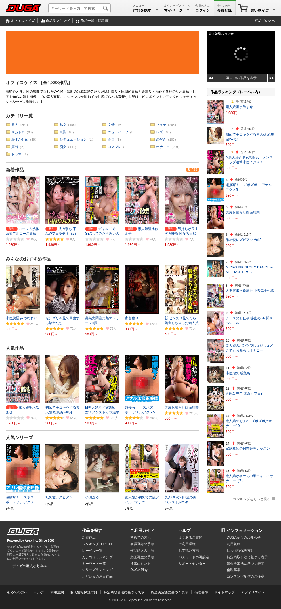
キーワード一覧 (94, 564)
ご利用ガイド (142, 530)
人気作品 (15, 348)
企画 (111, 139)
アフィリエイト (253, 592)
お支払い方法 (189, 551)
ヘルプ (184, 530)
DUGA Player (140, 570)
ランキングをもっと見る (251, 499)
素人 (14, 125)
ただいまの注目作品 (97, 576)
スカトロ (18, 132)
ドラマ (16, 154)
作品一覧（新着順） (96, 21)
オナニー (163, 147)
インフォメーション (245, 530)
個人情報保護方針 (240, 551)
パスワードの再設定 (194, 557)
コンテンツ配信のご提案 (245, 576)
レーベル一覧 (92, 551)
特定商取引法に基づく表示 (124, 592)
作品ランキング (58, 21)
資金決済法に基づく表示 (169, 592)
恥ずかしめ (19, 139)
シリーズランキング (97, 570)
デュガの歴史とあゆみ (29, 566)
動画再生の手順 (142, 557)
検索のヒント (140, 564)
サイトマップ (224, 592)
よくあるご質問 (190, 538)
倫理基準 (233, 570)
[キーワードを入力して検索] (79, 8)
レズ (159, 132)
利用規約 (233, 544)
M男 (63, 132)
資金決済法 (245, 564)
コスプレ (114, 147)
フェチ (161, 125)
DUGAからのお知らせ (244, 538)
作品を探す (92, 530)
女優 (111, 125)
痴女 (63, 147)
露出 (14, 147)
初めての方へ (265, 21)
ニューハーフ (118, 132)
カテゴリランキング (97, 557)
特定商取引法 (247, 557)
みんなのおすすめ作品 (28, 259)
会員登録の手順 (142, 544)
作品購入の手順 (142, 551)
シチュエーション (73, 139)
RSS (194, 169)
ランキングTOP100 (97, 544)
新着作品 (15, 169)
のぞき (161, 139)
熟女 (63, 125)
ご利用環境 (187, 544)
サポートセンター (192, 564)
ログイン (202, 10)
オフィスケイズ (23, 21)
